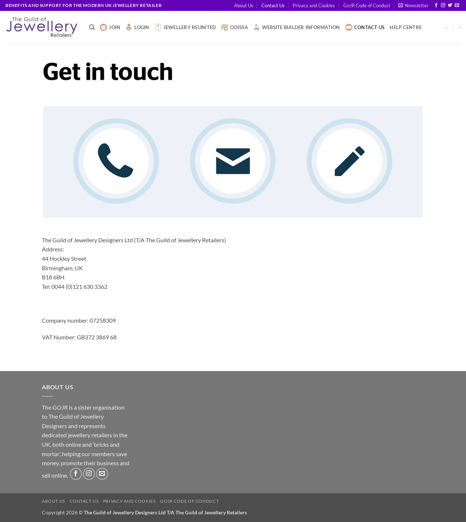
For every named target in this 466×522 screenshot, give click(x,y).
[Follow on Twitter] (450, 5)
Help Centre (406, 27)
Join (110, 27)
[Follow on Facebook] (436, 5)
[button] (413, 5)
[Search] (92, 27)
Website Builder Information (296, 27)
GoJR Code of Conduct (366, 5)
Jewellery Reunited (185, 27)
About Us (243, 5)
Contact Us (273, 5)
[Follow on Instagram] (443, 5)
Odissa (234, 27)
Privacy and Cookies (314, 5)
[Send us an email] (457, 5)
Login (137, 27)
